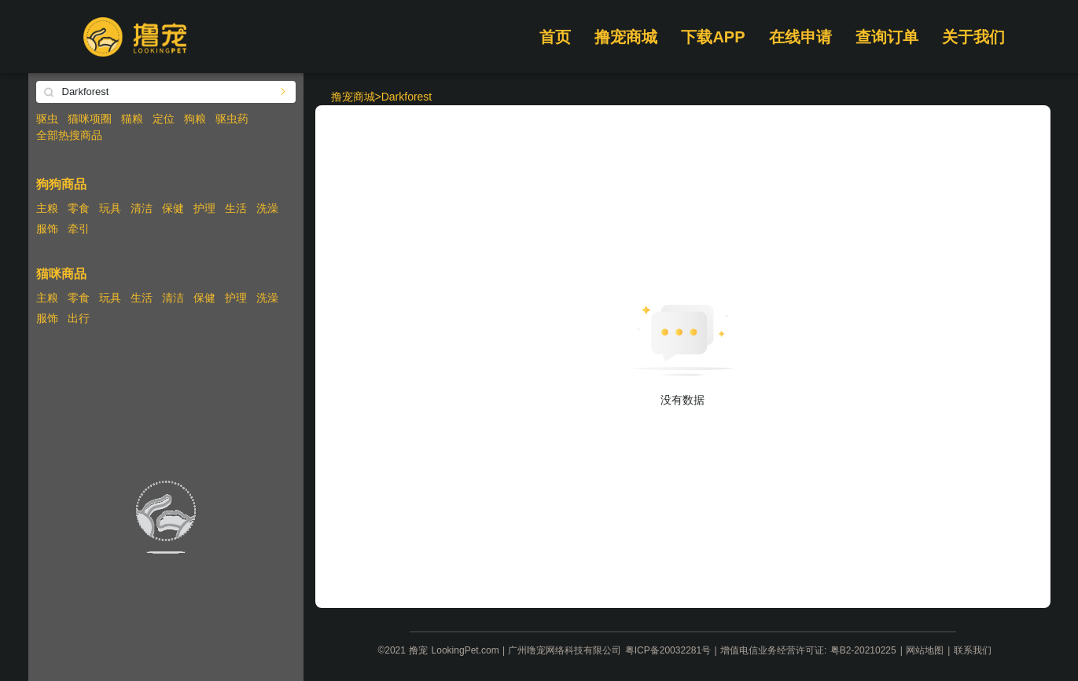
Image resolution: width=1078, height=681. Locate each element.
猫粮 (132, 118)
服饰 (47, 228)
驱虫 (47, 118)
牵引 (79, 228)
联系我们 (973, 650)
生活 (236, 208)
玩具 (110, 208)
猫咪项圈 (90, 118)
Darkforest (406, 96)
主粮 (47, 208)
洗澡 (267, 208)
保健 (173, 208)
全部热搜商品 (69, 135)
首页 (555, 37)
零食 (79, 208)
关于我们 (973, 37)
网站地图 (925, 650)
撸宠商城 (625, 37)
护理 (204, 208)
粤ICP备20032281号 (668, 650)
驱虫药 (231, 118)
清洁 (142, 208)
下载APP (713, 37)
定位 (164, 118)
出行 (79, 318)
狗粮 (195, 118)
